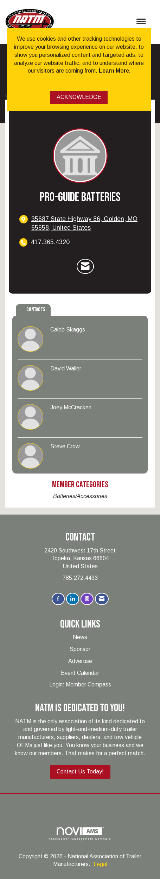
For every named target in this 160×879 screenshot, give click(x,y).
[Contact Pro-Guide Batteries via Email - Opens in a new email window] (85, 266)
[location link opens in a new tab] (86, 223)
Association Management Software (80, 833)
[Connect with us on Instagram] (87, 599)
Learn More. (114, 71)
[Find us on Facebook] (58, 599)
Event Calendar (80, 673)
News (80, 637)
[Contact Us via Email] (102, 599)
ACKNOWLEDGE (79, 97)
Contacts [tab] (35, 309)
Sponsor (80, 649)
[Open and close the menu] (103, 21)
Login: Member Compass (80, 684)
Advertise (80, 661)
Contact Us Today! (80, 771)
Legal (100, 864)
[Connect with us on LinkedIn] (72, 599)
